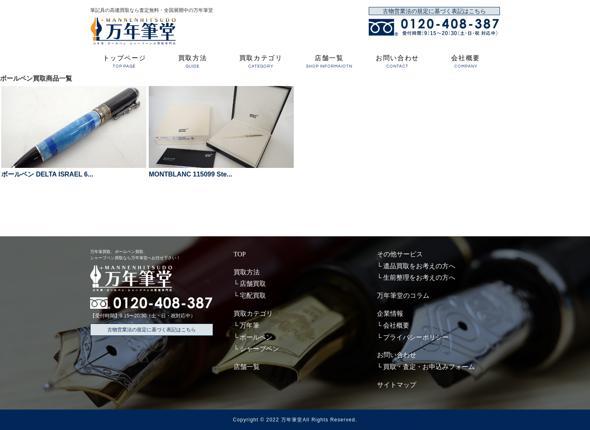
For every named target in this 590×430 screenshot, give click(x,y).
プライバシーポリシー (416, 337)
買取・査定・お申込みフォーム (429, 366)
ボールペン (256, 337)
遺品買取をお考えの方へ (419, 266)
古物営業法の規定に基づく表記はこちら (434, 11)
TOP (240, 254)
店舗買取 (253, 283)
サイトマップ (396, 384)
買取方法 (193, 62)
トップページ (124, 62)
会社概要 (465, 62)
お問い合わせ (397, 62)
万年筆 (249, 325)
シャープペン (259, 348)
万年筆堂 (292, 420)
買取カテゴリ (261, 62)
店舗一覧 (329, 62)
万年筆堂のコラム (403, 295)
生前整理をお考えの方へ (419, 277)
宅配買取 (253, 295)
